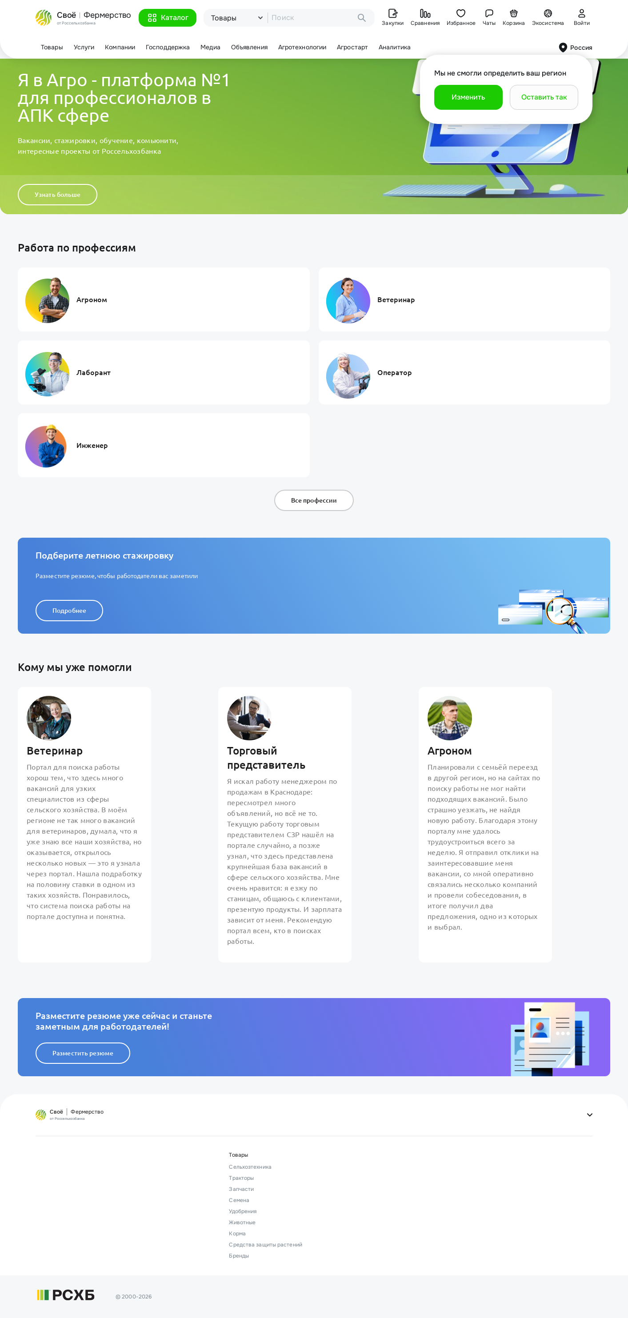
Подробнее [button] (69, 610)
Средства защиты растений (265, 1244)
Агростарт (352, 47)
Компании (120, 47)
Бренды (239, 1255)
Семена (239, 1200)
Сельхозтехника (250, 1166)
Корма (237, 1233)
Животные (242, 1222)
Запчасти (241, 1189)
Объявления (249, 47)
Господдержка (168, 47)
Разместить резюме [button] (82, 1053)
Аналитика (395, 47)
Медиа (210, 47)
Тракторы (241, 1178)
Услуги (84, 47)
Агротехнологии (302, 47)
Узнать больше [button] (57, 194)
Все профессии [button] (314, 500)
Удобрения (242, 1211)
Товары (52, 47)
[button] (167, 18)
